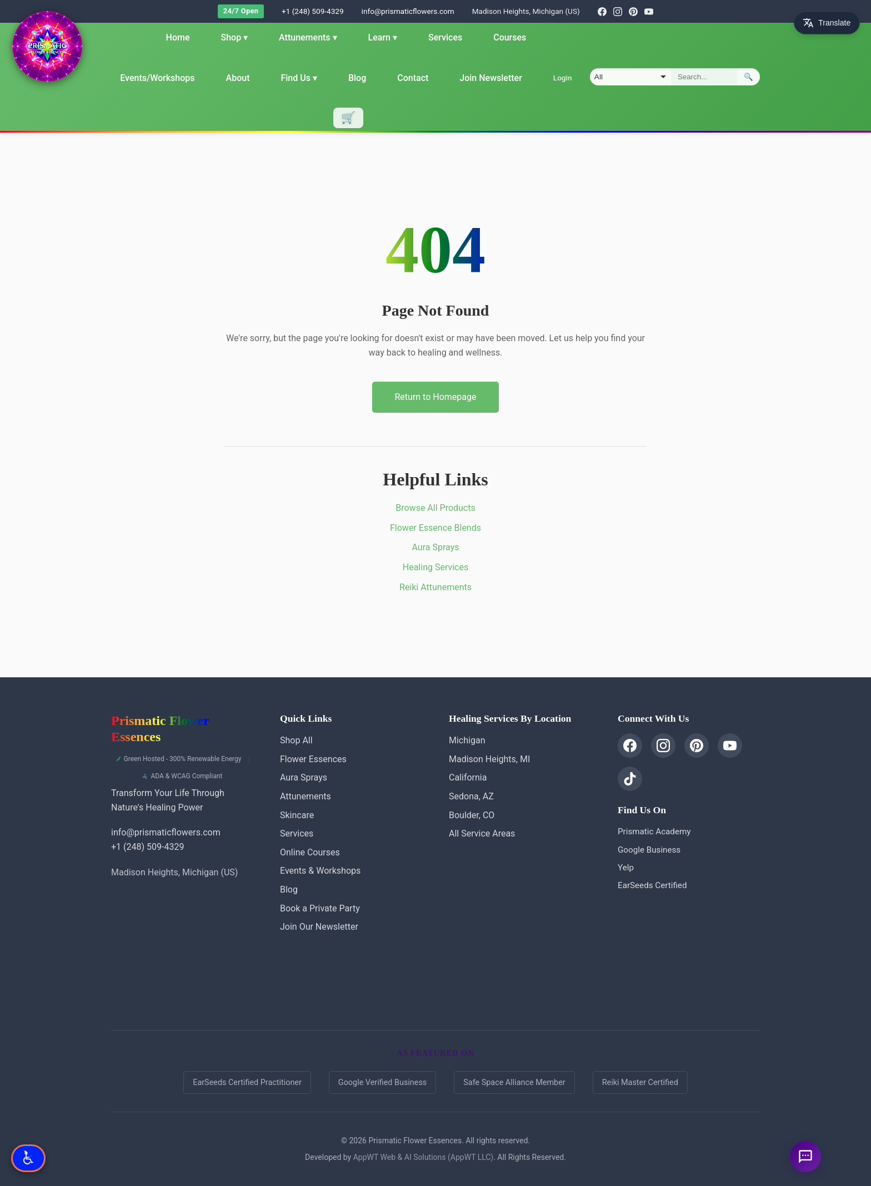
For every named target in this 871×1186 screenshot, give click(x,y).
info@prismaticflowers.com (408, 11)
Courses (509, 37)
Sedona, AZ (471, 796)
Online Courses (310, 852)
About (237, 78)
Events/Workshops (157, 78)
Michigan (467, 740)
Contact (412, 78)
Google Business (649, 850)
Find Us (299, 78)
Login (562, 77)
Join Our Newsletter (319, 926)
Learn (382, 37)
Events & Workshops (320, 870)
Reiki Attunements (435, 587)
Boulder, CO (471, 815)
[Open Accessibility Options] (28, 1158)
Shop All (296, 740)
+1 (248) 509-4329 (313, 11)
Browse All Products (435, 508)
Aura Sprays (435, 547)
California (468, 777)
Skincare (297, 815)
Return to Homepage (435, 397)
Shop (234, 37)
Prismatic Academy (654, 832)
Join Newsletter (490, 78)
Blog (357, 78)
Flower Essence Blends (435, 528)
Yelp (626, 868)
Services (445, 37)
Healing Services (435, 567)
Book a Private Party (320, 908)
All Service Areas (482, 833)
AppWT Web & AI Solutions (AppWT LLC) (423, 1157)
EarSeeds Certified (652, 885)
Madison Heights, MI (489, 759)
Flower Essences (313, 759)
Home (177, 37)
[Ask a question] (805, 1156)
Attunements (308, 37)
